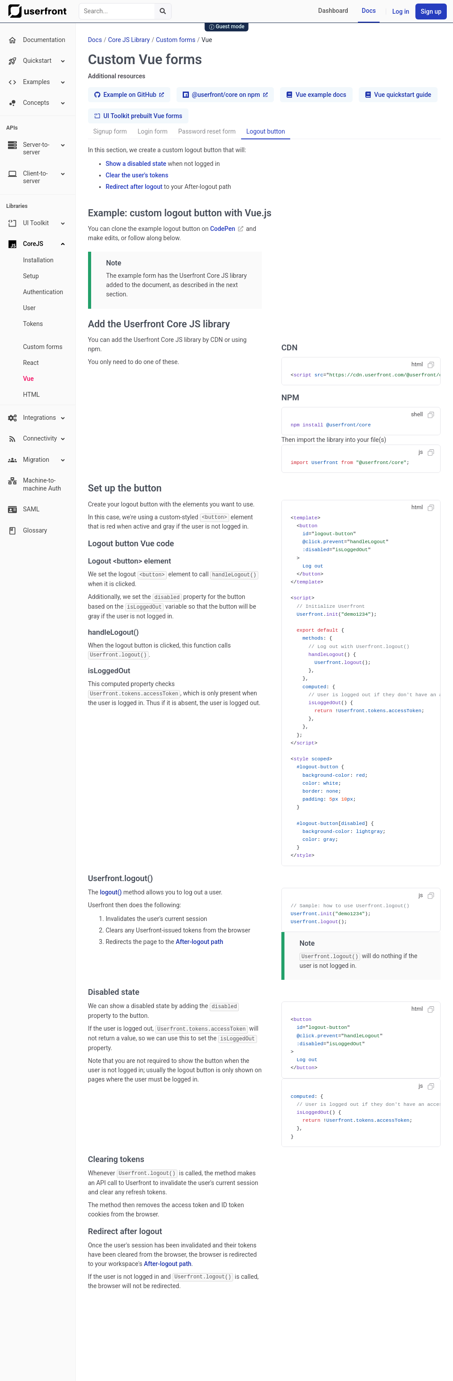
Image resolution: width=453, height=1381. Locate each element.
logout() (111, 892)
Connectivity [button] (37, 438)
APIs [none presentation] (12, 128)
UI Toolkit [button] (37, 223)
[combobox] (125, 11)
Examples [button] (37, 82)
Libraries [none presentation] (16, 206)
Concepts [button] (37, 103)
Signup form (110, 131)
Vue (28, 378)
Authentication (43, 291)
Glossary (27, 530)
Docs (369, 10)
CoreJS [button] (37, 244)
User (29, 307)
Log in (400, 11)
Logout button (265, 131)
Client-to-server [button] (37, 177)
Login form (153, 131)
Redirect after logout (134, 186)
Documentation (36, 40)
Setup (31, 276)
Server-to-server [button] (37, 148)
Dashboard (333, 10)
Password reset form (207, 131)
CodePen (226, 228)
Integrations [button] (37, 418)
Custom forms (42, 346)
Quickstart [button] (37, 61)
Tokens (33, 323)
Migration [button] (37, 460)
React (31, 362)
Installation (38, 260)
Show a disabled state (136, 163)
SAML (23, 509)
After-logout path (199, 941)
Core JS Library (129, 39)
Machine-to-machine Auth (34, 484)
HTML (31, 394)
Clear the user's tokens (137, 175)
